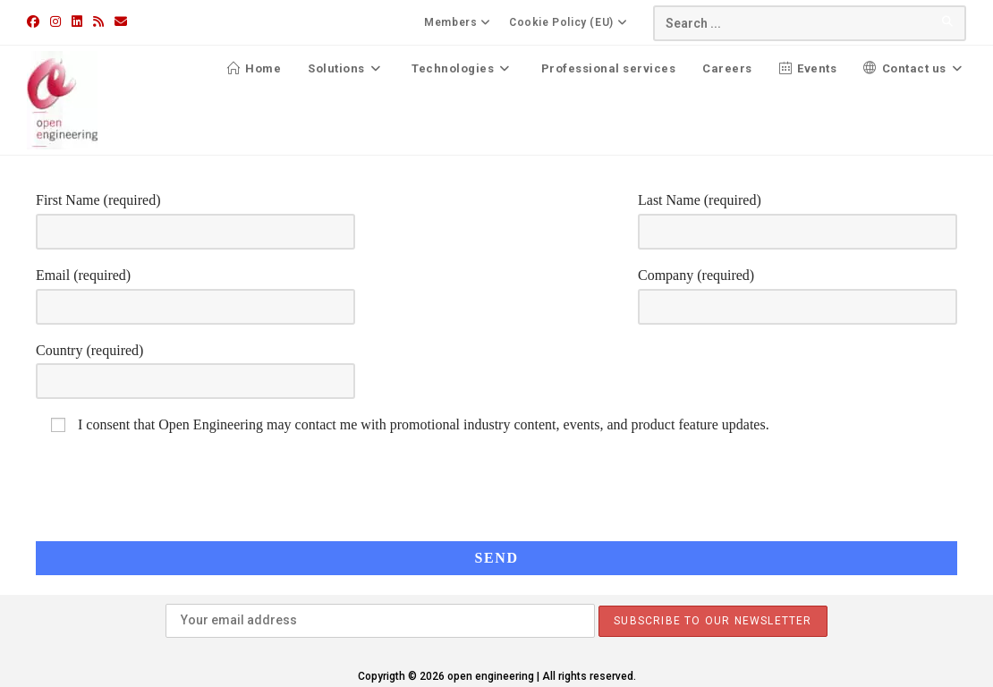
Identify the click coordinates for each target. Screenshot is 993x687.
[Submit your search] (948, 21)
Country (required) (195, 365)
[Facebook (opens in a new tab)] (36, 21)
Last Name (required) (797, 214)
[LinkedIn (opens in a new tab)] (77, 21)
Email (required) (195, 289)
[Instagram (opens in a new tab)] (55, 21)
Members (460, 22)
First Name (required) (195, 214)
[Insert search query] (809, 23)
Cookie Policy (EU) (570, 22)
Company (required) (797, 289)
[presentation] (884, 467)
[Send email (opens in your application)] (120, 21)
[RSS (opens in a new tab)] (98, 21)
